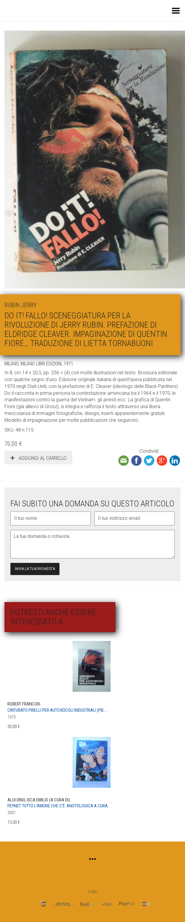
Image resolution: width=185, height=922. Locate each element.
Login (92, 891)
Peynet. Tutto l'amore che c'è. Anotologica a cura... (58, 806)
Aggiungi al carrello (42, 458)
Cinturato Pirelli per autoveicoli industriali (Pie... (56, 710)
